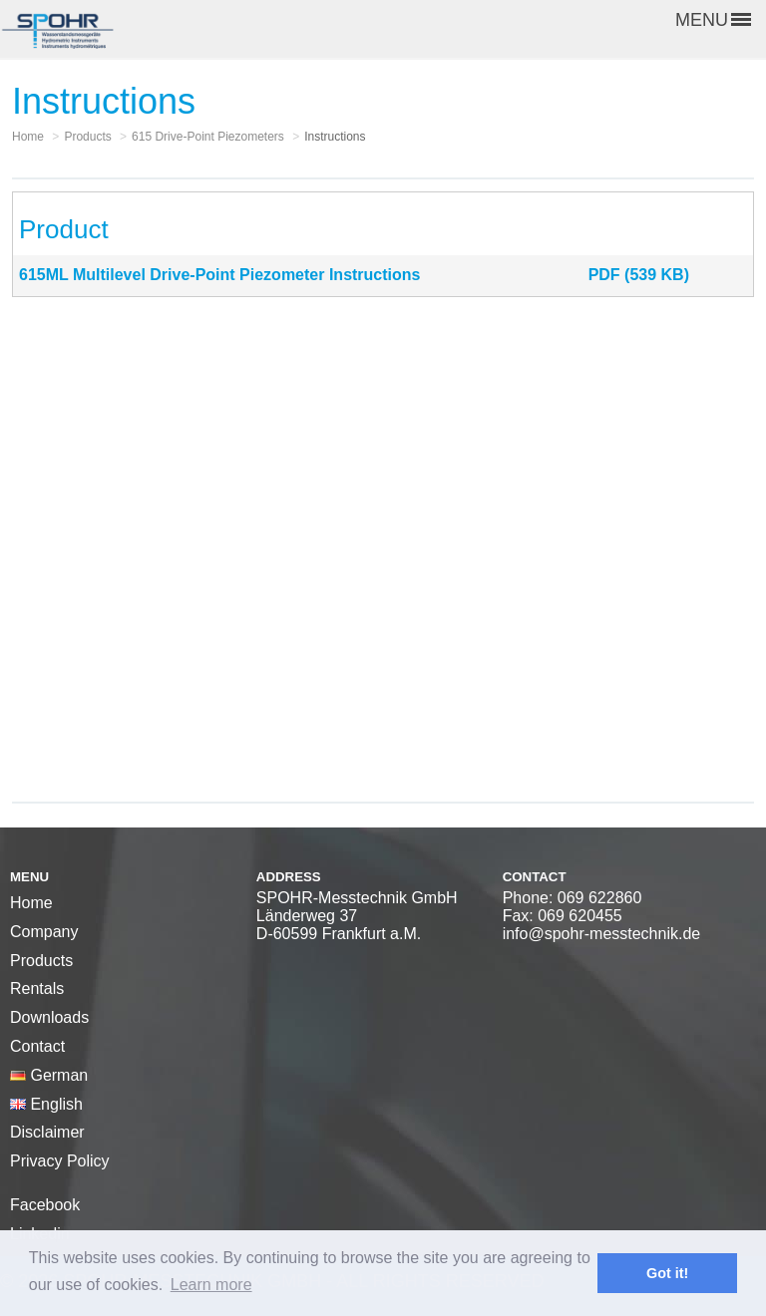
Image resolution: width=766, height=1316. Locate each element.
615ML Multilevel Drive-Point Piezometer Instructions (219, 274)
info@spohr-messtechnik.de (602, 933)
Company (44, 931)
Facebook (45, 1204)
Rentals (37, 988)
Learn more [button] (211, 1284)
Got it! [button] (667, 1273)
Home (31, 902)
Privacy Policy (60, 1160)
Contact (37, 1046)
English (46, 1104)
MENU (713, 20)
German (49, 1075)
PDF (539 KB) (638, 274)
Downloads (49, 1017)
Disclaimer (47, 1132)
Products (41, 960)
